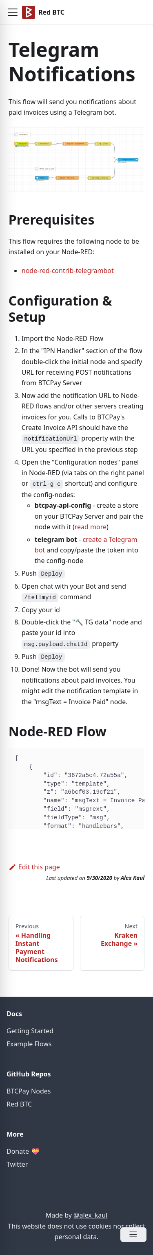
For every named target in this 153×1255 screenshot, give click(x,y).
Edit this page (34, 866)
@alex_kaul (90, 1215)
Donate (23, 1151)
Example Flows (29, 1043)
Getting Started (30, 1030)
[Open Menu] (133, 1234)
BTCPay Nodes (29, 1091)
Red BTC (19, 1104)
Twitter (17, 1164)
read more (90, 526)
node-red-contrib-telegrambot (68, 270)
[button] (13, 12)
